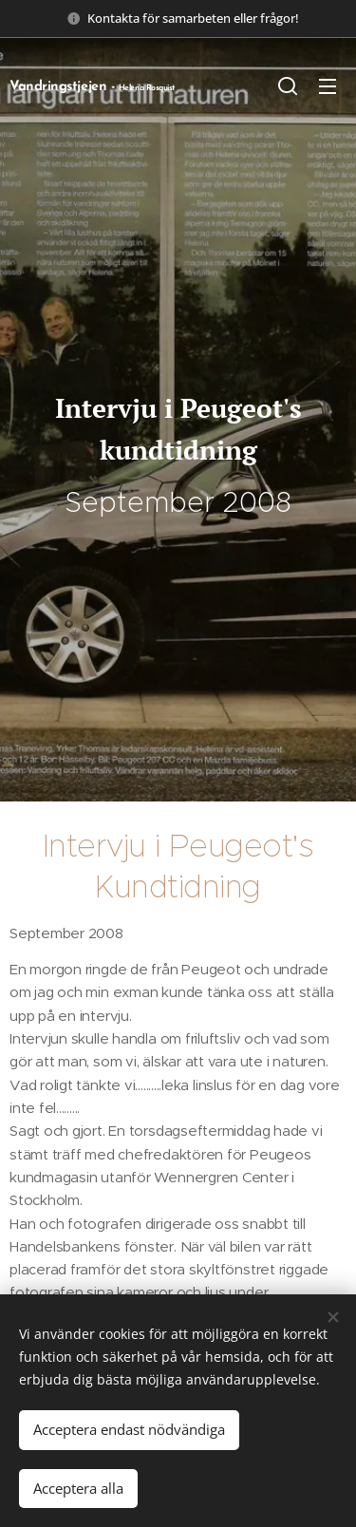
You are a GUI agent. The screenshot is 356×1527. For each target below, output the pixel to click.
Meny (327, 86)
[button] (288, 85)
